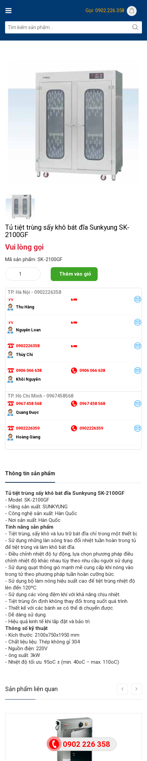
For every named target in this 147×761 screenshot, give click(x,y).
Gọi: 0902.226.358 (104, 10)
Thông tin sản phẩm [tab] (30, 473)
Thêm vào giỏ (75, 274)
